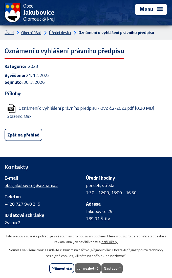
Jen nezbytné (87, 268)
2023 (33, 66)
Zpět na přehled (23, 134)
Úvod (9, 33)
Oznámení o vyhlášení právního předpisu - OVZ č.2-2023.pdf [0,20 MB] (86, 108)
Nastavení (112, 268)
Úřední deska (60, 33)
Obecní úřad (31, 33)
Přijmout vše (62, 268)
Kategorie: (15, 66)
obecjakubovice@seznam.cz (31, 185)
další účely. (109, 241)
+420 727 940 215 (22, 204)
